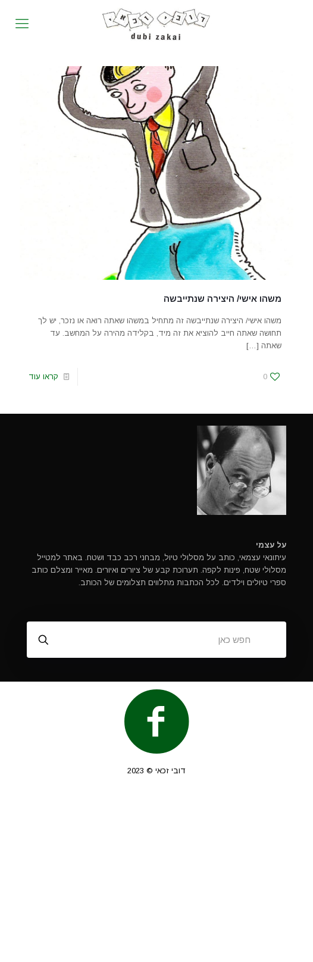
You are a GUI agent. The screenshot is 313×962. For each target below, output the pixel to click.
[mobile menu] (22, 24)
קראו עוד (43, 376)
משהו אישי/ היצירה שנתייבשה (222, 298)
